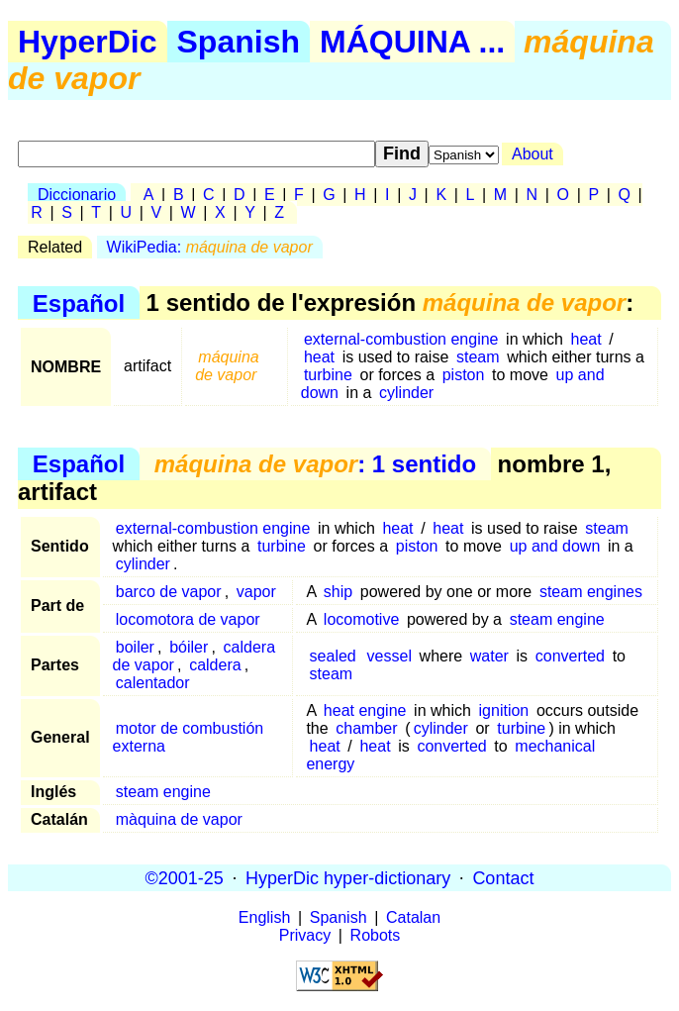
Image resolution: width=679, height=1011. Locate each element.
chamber (366, 728)
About (532, 154)
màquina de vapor (179, 819)
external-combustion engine (401, 339)
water (489, 656)
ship (338, 591)
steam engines (590, 591)
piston (463, 374)
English (264, 917)
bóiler (188, 647)
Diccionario (77, 194)
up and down (555, 546)
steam (478, 357)
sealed (333, 656)
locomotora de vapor (188, 619)
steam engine (557, 619)
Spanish (238, 41)
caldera (215, 665)
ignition (504, 710)
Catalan (413, 917)
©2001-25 (185, 877)
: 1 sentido (315, 464)
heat (586, 339)
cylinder (406, 392)
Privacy (305, 935)
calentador (153, 682)
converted (570, 656)
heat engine (365, 710)
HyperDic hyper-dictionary (347, 877)
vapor (256, 591)
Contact (503, 877)
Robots (375, 935)
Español (79, 302)
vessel (389, 656)
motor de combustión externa (188, 737)
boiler (135, 647)
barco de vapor (169, 591)
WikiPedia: (210, 247)
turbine (328, 374)
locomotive (361, 619)
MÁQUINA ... (412, 41)
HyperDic (87, 41)
